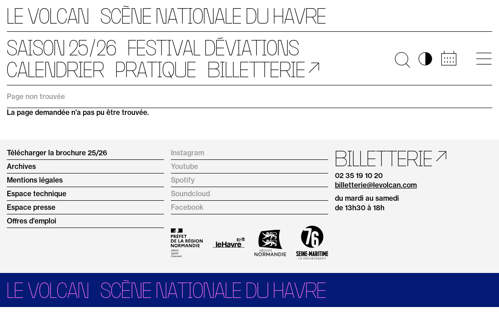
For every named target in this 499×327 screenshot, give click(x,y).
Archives (21, 166)
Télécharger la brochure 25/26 (57, 153)
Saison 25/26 (61, 47)
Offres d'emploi (31, 221)
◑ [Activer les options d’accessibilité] (425, 58)
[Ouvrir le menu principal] (483, 58)
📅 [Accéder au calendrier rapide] (448, 58)
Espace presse (31, 207)
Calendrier (55, 69)
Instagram (187, 153)
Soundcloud (190, 193)
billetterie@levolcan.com (376, 185)
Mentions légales (35, 180)
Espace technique (36, 193)
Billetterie (256, 69)
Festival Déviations (213, 47)
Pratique (155, 69)
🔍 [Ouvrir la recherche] (402, 58)
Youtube (184, 166)
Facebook (187, 207)
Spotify (183, 180)
